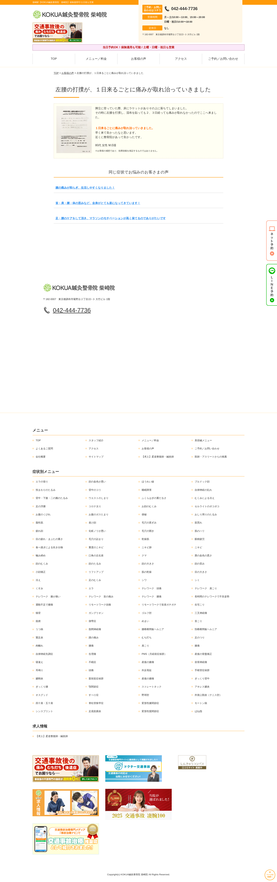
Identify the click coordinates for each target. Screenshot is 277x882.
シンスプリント (44, 711)
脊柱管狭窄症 (96, 703)
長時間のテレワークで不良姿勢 (212, 596)
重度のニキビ (96, 547)
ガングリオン (96, 613)
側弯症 (92, 621)
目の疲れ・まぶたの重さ (49, 539)
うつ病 (39, 629)
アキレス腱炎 (202, 686)
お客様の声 (138, 58)
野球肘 (145, 695)
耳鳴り (39, 670)
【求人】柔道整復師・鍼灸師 (158, 456)
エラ (91, 588)
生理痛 (92, 654)
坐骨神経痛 (201, 662)
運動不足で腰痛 (44, 604)
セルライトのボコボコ (207, 506)
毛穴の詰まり (96, 539)
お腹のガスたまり (98, 514)
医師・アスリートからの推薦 (211, 456)
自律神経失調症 (44, 654)
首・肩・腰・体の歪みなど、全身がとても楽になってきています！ (97, 203)
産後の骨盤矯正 (203, 654)
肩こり (145, 645)
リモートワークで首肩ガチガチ (159, 604)
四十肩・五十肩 (44, 703)
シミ (197, 580)
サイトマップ (96, 456)
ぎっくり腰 (42, 686)
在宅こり (200, 604)
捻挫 (38, 621)
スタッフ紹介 (96, 440)
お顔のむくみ (149, 506)
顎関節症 (94, 686)
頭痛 (91, 670)
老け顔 (92, 522)
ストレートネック (151, 686)
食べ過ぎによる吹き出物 (49, 547)
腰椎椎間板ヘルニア (153, 629)
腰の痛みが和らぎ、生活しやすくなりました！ (85, 187)
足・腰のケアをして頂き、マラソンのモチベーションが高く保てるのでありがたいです (110, 218)
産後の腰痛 (148, 678)
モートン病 (201, 703)
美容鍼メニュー (203, 440)
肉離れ (39, 645)
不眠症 (92, 662)
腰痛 (91, 645)
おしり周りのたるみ (206, 514)
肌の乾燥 (147, 571)
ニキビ (198, 547)
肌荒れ (198, 522)
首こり (198, 621)
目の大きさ (201, 571)
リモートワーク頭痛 (100, 604)
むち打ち (147, 637)
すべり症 (94, 695)
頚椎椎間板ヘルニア (206, 629)
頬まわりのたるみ (45, 489)
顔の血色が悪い (97, 481)
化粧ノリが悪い (97, 530)
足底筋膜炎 (95, 711)
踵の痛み (94, 637)
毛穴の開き (148, 530)
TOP (54, 58)
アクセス (181, 58)
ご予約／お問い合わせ (223, 58)
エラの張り (42, 481)
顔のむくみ (42, 563)
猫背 (38, 613)
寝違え (39, 662)
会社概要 (41, 456)
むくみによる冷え (204, 498)
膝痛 (197, 645)
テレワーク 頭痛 (151, 588)
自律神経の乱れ (203, 489)
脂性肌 (39, 522)
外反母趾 (147, 670)
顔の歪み (200, 563)
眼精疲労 (200, 539)
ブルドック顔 (202, 481)
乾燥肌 (145, 539)
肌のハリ (200, 530)
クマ (144, 555)
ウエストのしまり (98, 498)
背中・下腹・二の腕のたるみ (52, 498)
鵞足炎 (39, 637)
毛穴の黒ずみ (149, 522)
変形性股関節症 (150, 711)
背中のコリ (95, 489)
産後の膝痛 (148, 662)
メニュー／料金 (96, 58)
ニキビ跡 (147, 547)
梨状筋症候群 (96, 678)
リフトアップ (96, 571)
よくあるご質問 (44, 448)
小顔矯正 (41, 571)
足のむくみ (95, 580)
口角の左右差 (96, 555)
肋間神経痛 (95, 629)
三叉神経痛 (201, 613)
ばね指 (198, 711)
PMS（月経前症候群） (154, 654)
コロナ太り (95, 506)
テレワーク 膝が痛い (48, 596)
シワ (144, 580)
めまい (145, 621)
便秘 (144, 514)
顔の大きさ (148, 563)
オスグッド (42, 695)
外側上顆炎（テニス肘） (208, 695)
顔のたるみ (95, 563)
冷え (38, 580)
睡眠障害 (147, 489)
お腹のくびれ (43, 514)
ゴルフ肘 (147, 613)
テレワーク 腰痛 (151, 596)
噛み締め (41, 555)
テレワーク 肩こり (206, 588)
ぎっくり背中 (202, 678)
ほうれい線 (148, 481)
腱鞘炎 (39, 678)
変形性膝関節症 (150, 703)
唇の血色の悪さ (203, 555)
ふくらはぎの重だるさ (154, 498)
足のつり (200, 637)
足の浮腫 (41, 506)
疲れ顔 (39, 530)
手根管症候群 (202, 670)
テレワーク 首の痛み (101, 596)
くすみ (39, 588)
